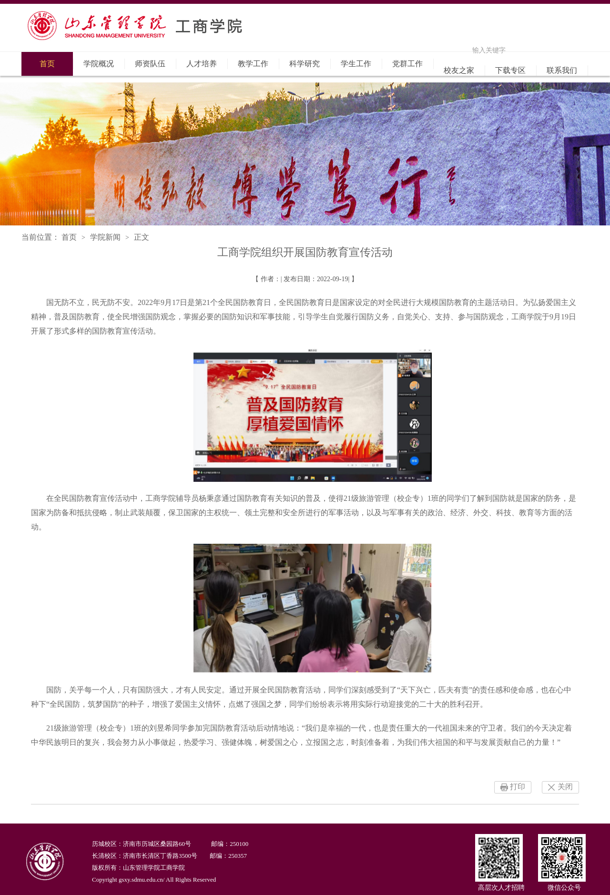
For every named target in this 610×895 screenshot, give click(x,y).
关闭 (565, 787)
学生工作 (356, 64)
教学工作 (253, 64)
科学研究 (304, 64)
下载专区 (510, 70)
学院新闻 (105, 237)
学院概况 (98, 64)
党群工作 (407, 64)
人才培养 (201, 64)
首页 (47, 64)
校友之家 (459, 70)
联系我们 (562, 70)
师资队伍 (150, 64)
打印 (517, 787)
